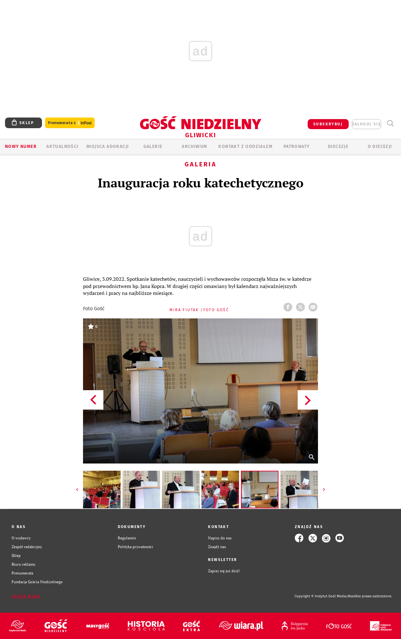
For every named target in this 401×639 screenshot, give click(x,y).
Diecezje (338, 146)
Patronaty (297, 146)
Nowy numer (21, 146)
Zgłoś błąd (26, 596)
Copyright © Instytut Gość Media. (320, 596)
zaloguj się (366, 124)
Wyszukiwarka (390, 123)
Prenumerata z (70, 123)
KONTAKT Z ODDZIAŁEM (245, 146)
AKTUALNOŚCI (62, 146)
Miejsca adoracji (107, 146)
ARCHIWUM (194, 146)
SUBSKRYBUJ (328, 124)
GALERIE (153, 146)
